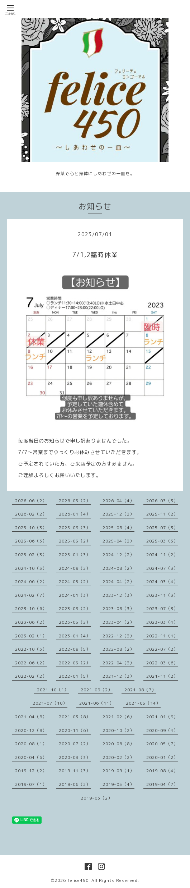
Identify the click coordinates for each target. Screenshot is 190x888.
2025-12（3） (118, 514)
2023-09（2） (75, 608)
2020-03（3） (75, 757)
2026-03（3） (162, 501)
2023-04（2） (118, 622)
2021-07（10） (50, 703)
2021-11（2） (162, 676)
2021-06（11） (96, 703)
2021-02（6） (118, 717)
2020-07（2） (75, 744)
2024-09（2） (75, 568)
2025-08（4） (118, 528)
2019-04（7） (162, 784)
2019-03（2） (97, 798)
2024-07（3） (162, 568)
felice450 (78, 880)
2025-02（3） (31, 554)
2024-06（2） (31, 581)
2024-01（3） (75, 595)
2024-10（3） (31, 568)
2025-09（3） (75, 528)
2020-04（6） (31, 757)
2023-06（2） (31, 622)
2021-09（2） (97, 690)
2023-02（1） (31, 636)
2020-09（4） (162, 730)
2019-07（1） (31, 784)
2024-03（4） (162, 581)
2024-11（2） (162, 554)
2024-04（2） (118, 581)
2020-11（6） (75, 730)
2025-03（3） (162, 541)
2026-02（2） (31, 514)
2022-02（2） (31, 676)
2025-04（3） (118, 541)
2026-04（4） (118, 501)
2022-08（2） (118, 649)
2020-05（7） (162, 744)
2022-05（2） (75, 663)
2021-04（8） (31, 717)
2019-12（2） (31, 771)
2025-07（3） (162, 528)
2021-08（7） (140, 690)
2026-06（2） (31, 501)
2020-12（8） (31, 730)
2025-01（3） (75, 554)
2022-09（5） (75, 649)
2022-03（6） (162, 663)
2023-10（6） (31, 608)
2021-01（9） (162, 717)
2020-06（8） (118, 744)
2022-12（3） (118, 636)
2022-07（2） (162, 649)
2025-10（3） (31, 528)
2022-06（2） (31, 663)
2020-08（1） (31, 744)
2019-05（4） (118, 784)
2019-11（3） (75, 771)
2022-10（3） (31, 649)
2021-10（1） (53, 690)
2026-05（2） (75, 501)
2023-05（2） (75, 622)
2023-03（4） (162, 622)
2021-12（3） (118, 676)
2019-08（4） (162, 771)
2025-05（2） (75, 541)
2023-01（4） (75, 636)
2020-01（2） (162, 757)
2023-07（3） (162, 608)
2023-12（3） (118, 595)
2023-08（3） (118, 608)
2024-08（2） (118, 568)
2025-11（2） (162, 514)
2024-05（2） (75, 581)
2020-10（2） (118, 730)
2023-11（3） (162, 595)
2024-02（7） (31, 595)
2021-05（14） (143, 703)
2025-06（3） (31, 541)
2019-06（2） (75, 784)
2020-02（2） (118, 757)
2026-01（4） (75, 514)
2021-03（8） (75, 717)
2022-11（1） (162, 636)
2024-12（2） (118, 554)
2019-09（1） (118, 771)
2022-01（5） (75, 676)
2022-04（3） (118, 663)
